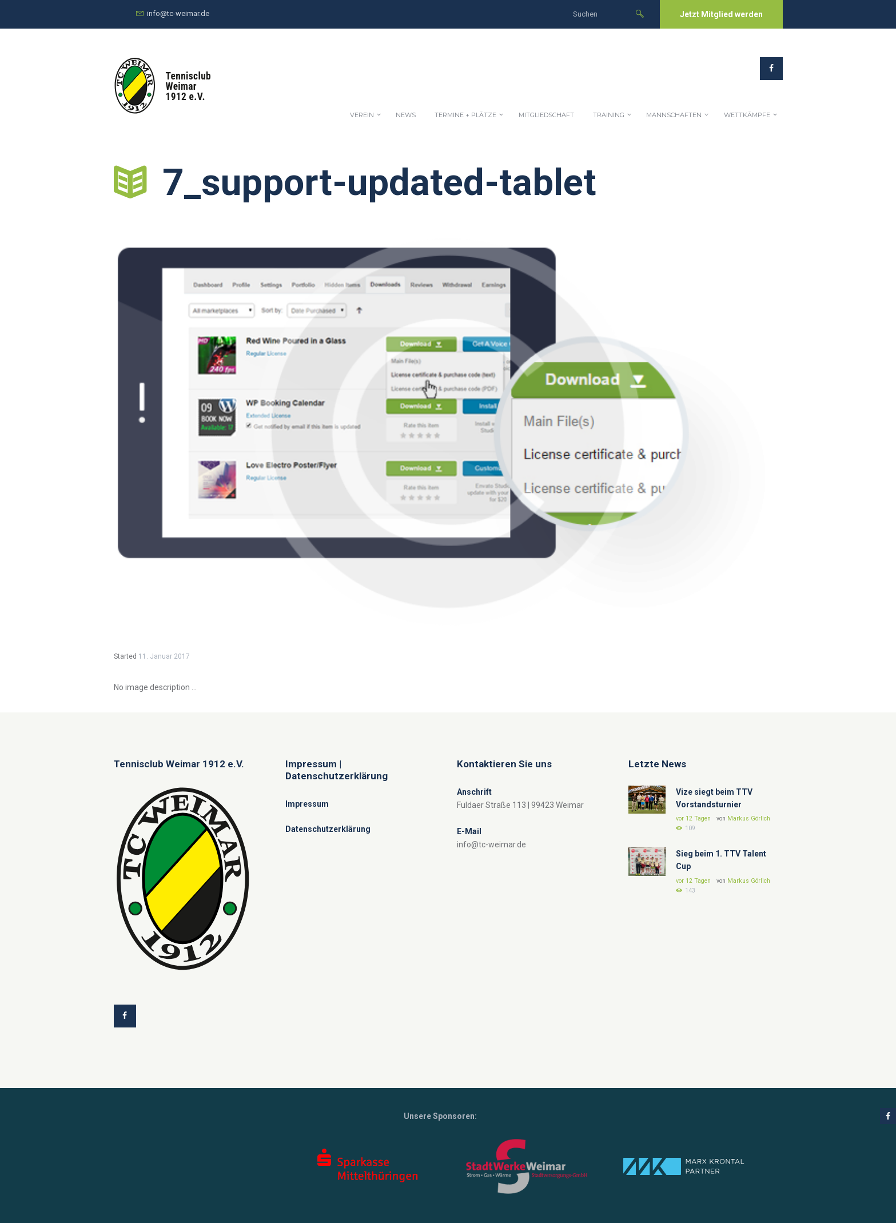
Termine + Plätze (465, 115)
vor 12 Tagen (693, 818)
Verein (362, 115)
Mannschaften (674, 115)
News (406, 115)
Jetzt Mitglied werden (721, 14)
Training (608, 115)
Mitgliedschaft (546, 115)
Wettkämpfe (747, 115)
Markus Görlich (748, 818)
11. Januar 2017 (164, 656)
